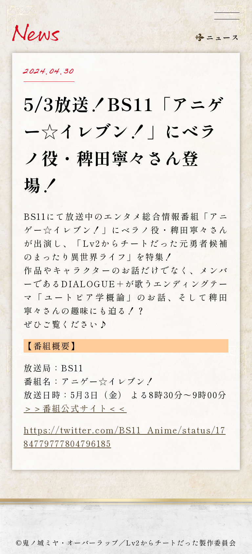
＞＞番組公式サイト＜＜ (75, 408)
